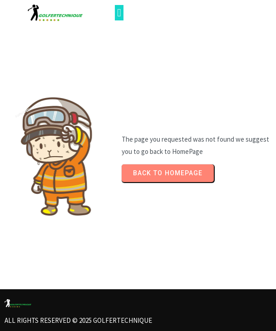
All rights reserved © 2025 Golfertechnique (78, 320)
